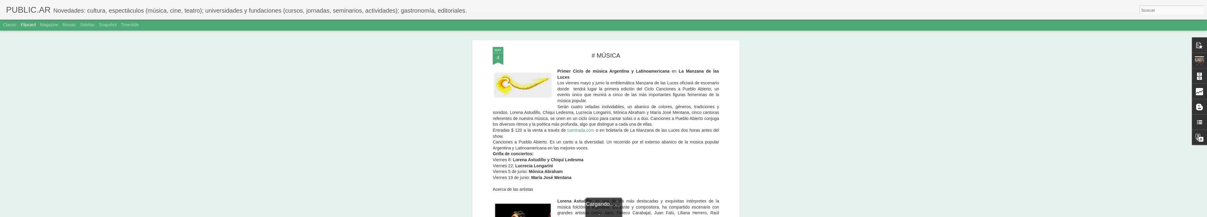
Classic (10, 24)
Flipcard (28, 24)
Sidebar (87, 24)
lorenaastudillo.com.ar (695, 154)
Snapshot (108, 24)
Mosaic (69, 24)
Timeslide (130, 24)
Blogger (626, 213)
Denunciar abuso (647, 213)
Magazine (49, 24)
